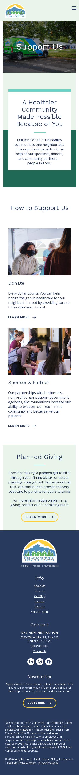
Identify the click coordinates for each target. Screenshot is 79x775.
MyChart (39, 606)
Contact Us (39, 651)
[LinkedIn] (30, 661)
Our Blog (39, 596)
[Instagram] (39, 661)
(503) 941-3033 (39, 646)
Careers (39, 601)
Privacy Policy (28, 762)
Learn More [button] (18, 317)
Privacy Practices (48, 762)
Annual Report (39, 612)
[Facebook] (48, 661)
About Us (39, 586)
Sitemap (12, 762)
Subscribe (36, 703)
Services (39, 591)
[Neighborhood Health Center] (15, 10)
